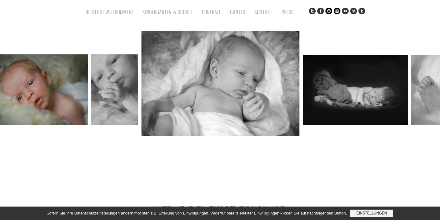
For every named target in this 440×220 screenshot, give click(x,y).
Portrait (211, 12)
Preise (288, 12)
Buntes (237, 12)
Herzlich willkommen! (109, 12)
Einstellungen (371, 213)
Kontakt (264, 12)
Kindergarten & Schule (167, 12)
